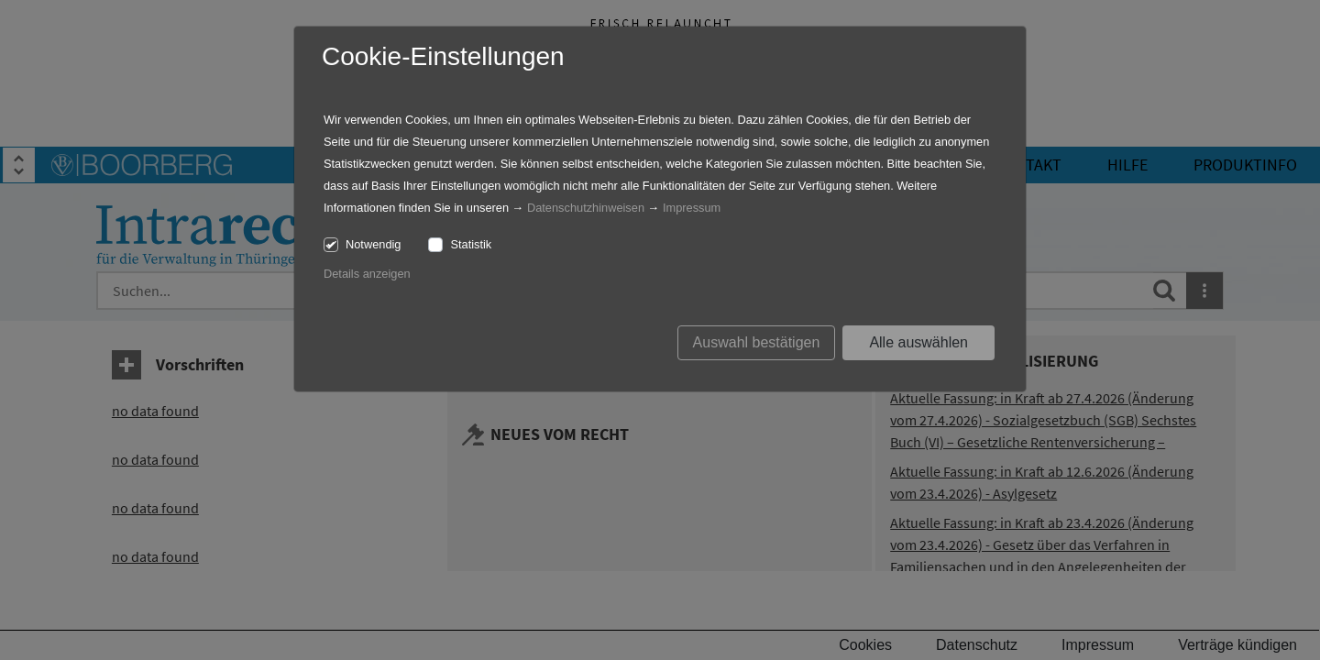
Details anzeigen (367, 273)
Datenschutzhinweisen (585, 207)
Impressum (691, 207)
